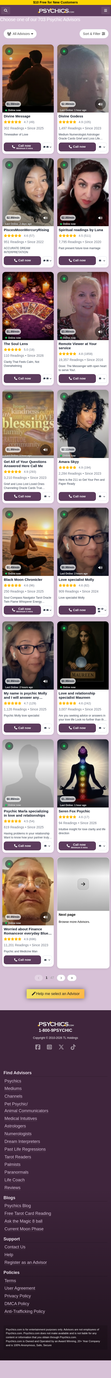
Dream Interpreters (22, 1141)
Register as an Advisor (25, 1262)
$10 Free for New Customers (55, 2)
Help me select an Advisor (55, 994)
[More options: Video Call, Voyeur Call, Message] (102, 610)
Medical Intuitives (20, 1118)
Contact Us (14, 1247)
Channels (13, 1096)
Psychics (12, 1081)
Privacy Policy (17, 1296)
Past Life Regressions (25, 1149)
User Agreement (19, 1288)
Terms (10, 1280)
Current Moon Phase (24, 1229)
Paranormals (16, 1172)
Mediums (13, 1088)
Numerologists (18, 1133)
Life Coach (14, 1180)
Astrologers (15, 1126)
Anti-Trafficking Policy (24, 1311)
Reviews (12, 1187)
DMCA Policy (16, 1303)
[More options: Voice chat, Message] (47, 147)
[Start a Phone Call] (22, 147)
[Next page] (61, 978)
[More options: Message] (102, 147)
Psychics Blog (17, 1205)
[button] (9, 51)
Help (8, 1254)
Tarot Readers (17, 1157)
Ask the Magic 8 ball (23, 1221)
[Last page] (72, 978)
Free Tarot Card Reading (27, 1213)
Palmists (12, 1164)
